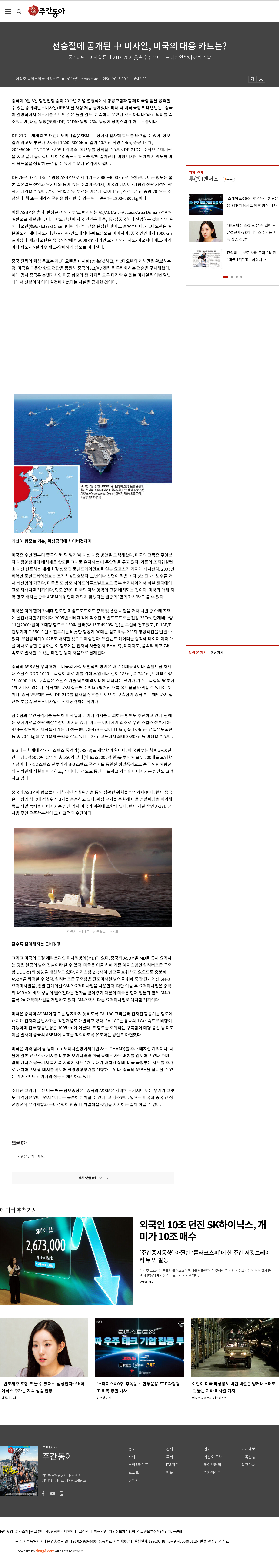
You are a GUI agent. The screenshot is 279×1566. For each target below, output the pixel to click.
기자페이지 (212, 1472)
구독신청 (248, 1457)
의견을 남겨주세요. (31, 1156)
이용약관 (100, 1532)
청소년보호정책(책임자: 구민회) (160, 1532)
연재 (207, 1449)
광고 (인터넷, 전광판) (46, 1532)
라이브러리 (212, 1465)
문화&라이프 (138, 1465)
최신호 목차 (213, 1457)
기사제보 (248, 1449)
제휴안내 (70, 1532)
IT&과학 (172, 1465)
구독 (229, 179)
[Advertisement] (43, 336)
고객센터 (85, 1532)
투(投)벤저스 (204, 179)
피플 (169, 1472)
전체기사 (135, 1480)
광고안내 (248, 1465)
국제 (169, 1457)
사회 (131, 1457)
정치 (131, 1449)
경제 (169, 1449)
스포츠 (133, 1472)
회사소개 (21, 1532)
